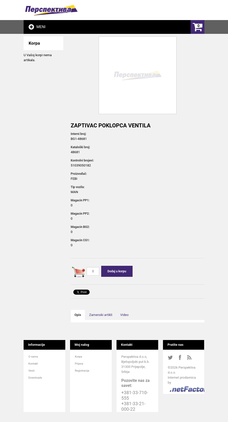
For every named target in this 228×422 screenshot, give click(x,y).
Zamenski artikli (100, 315)
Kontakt (33, 363)
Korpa (78, 356)
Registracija (82, 370)
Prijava (79, 363)
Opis (78, 315)
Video (124, 315)
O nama (33, 356)
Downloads (35, 377)
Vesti (31, 370)
